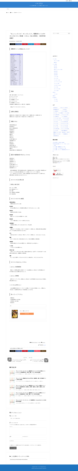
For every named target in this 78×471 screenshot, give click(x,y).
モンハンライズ (57, 88)
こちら (59, 162)
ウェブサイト (12, 440)
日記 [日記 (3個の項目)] (68, 132)
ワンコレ (56, 90)
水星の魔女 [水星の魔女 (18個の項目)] (56, 135)
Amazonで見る (24, 313)
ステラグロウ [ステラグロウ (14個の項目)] (66, 118)
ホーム (8, 12)
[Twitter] (13, 44)
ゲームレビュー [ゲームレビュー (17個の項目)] (65, 114)
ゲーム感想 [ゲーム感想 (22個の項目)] (56, 116)
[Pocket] (37, 44)
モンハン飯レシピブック (24, 310)
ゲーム (12, 12)
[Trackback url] (28, 459)
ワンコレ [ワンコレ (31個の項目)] (55, 130)
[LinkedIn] (31, 44)
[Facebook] (19, 44)
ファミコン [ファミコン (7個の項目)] (55, 123)
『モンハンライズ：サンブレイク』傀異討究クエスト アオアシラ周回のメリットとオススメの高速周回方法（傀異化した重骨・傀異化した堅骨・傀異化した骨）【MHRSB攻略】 (30, 387)
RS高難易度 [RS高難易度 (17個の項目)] (56, 109)
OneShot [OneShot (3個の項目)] (55, 107)
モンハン (43, 342)
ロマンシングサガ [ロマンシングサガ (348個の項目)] (65, 128)
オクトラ (56, 78)
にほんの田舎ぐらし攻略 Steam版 (58, 142)
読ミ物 (54, 97)
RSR (55, 71)
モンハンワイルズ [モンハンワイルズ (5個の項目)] (64, 125)
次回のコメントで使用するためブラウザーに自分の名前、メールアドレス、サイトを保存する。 (26, 445)
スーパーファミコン (58, 81)
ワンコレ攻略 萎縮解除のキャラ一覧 (59, 146)
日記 (54, 92)
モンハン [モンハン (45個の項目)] (55, 125)
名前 (10, 436)
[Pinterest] (25, 44)
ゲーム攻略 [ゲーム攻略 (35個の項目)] (64, 116)
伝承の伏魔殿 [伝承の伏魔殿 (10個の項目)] (64, 130)
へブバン (56, 76)
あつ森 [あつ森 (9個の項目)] (64, 109)
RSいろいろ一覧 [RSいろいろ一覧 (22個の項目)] (64, 107)
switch (56, 74)
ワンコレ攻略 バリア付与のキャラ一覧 (59, 148)
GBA (55, 67)
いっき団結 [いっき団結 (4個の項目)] (55, 111)
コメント (11, 426)
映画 (55, 62)
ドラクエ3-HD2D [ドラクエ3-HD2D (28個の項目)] (64, 121)
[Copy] (43, 44)
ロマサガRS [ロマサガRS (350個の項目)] (56, 128)
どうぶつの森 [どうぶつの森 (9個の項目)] (64, 111)
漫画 (54, 95)
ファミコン (56, 83)
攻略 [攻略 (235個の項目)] (63, 132)
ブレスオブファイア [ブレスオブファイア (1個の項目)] (64, 123)
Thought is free (44, 468)
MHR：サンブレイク (18, 12)
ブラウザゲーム (57, 85)
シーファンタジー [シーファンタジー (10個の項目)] (57, 118)
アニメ (55, 99)
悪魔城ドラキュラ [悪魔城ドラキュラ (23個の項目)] (57, 132)
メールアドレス (25, 436)
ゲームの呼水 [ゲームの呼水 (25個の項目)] (56, 114)
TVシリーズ (56, 60)
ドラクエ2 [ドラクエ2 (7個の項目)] (55, 121)
